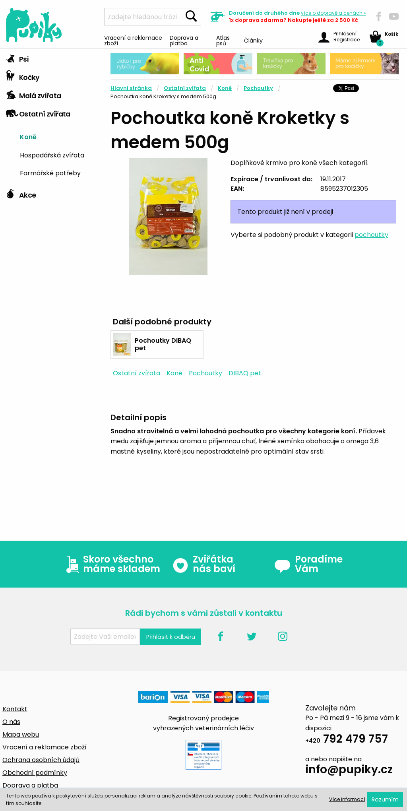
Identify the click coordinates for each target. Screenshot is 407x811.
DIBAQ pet (245, 373)
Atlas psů (223, 40)
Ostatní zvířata (38, 112)
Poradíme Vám (308, 564)
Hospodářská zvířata (52, 155)
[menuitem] (58, 136)
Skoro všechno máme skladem (111, 564)
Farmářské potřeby (50, 173)
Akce (21, 193)
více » (333, 13)
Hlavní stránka (131, 88)
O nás (11, 721)
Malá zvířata (33, 94)
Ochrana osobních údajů (40, 759)
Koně (28, 136)
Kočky (23, 75)
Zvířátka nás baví (203, 564)
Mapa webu (20, 734)
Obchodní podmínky (34, 772)
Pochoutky (258, 88)
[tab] (51, 58)
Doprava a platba (184, 40)
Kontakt (14, 709)
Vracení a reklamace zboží (133, 40)
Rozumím (385, 799)
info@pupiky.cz (349, 770)
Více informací (347, 799)
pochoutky (371, 234)
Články (253, 40)
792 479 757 (346, 740)
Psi (17, 57)
